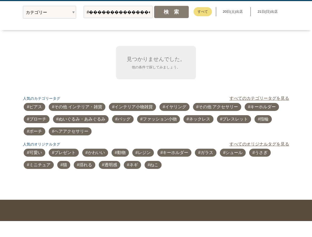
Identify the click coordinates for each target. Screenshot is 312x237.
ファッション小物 (160, 119)
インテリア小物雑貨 (133, 107)
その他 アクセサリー (218, 107)
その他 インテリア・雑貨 (78, 107)
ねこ (154, 165)
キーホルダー (263, 107)
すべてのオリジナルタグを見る (259, 144)
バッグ (124, 119)
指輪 (264, 119)
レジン (144, 152)
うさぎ (261, 152)
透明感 (110, 165)
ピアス (35, 107)
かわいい (96, 152)
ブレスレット (235, 119)
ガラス (206, 152)
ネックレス (199, 119)
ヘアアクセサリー (71, 131)
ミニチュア (40, 165)
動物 (121, 152)
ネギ (133, 165)
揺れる (85, 165)
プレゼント (65, 152)
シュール (234, 152)
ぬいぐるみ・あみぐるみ (82, 119)
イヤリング (175, 107)
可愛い (35, 152)
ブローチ (37, 119)
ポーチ (35, 131)
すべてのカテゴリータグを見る (259, 98)
